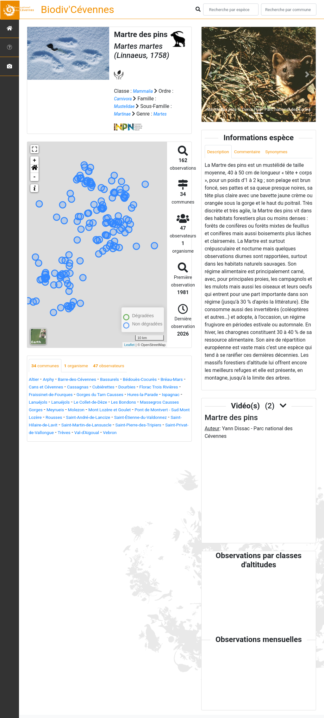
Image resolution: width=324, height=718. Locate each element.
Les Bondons (43, 410)
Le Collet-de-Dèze (166, 403)
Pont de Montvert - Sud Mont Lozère (109, 418)
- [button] (34, 176)
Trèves (83, 441)
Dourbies (171, 388)
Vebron (136, 441)
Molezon (163, 410)
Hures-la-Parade (49, 403)
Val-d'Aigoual (109, 441)
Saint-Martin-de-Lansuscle (72, 433)
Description (220, 152)
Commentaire (253, 152)
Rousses (163, 418)
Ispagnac (81, 403)
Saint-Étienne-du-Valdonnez (115, 426)
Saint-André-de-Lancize (55, 426)
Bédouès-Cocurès (156, 380)
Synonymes (286, 152)
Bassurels (121, 380)
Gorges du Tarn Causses (160, 395)
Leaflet (129, 345)
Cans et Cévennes (79, 388)
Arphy (51, 380)
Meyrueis (139, 410)
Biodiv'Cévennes (77, 9)
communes (47, 366)
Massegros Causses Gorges (93, 410)
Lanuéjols (107, 403)
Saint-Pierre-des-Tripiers (133, 433)
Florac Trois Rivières (51, 395)
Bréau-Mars (42, 388)
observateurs (120, 366)
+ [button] (34, 160)
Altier (34, 380)
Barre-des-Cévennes (83, 380)
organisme (83, 366)
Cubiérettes (145, 388)
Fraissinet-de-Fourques (103, 395)
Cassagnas (115, 388)
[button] (34, 168)
